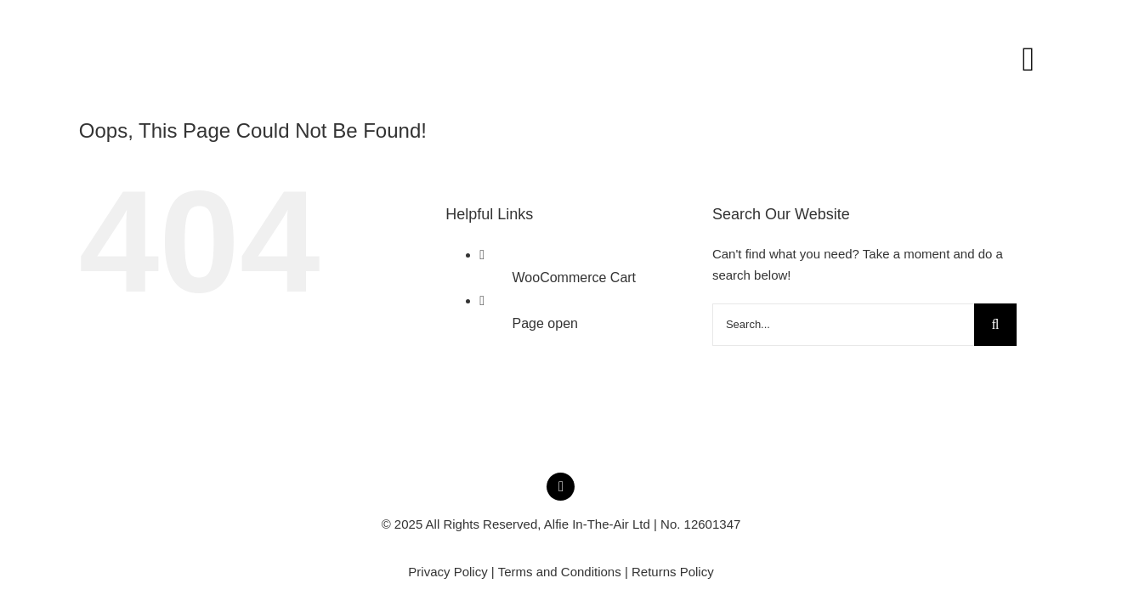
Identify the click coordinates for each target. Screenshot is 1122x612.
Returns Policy (673, 571)
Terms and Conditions (559, 571)
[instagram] (561, 487)
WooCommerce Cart (575, 277)
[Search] (995, 324)
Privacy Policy (447, 571)
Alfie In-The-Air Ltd (597, 524)
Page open (545, 323)
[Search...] (843, 324)
